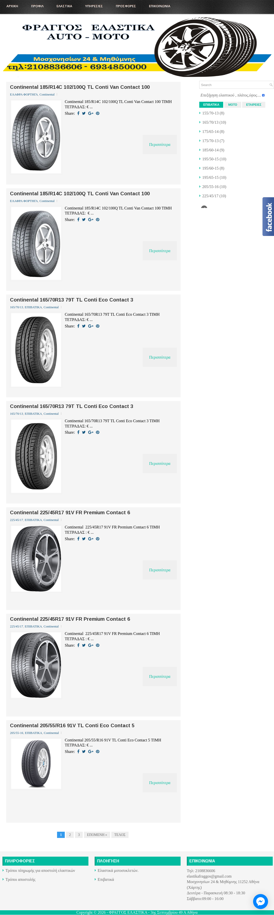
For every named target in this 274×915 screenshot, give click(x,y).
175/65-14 (210, 131)
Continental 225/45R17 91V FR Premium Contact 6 (70, 512)
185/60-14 (210, 150)
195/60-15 (210, 168)
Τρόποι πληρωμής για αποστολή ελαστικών (40, 870)
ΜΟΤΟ (232, 104)
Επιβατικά (106, 879)
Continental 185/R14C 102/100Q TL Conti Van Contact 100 (80, 87)
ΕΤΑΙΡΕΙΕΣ (253, 104)
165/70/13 (16, 307)
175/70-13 (210, 141)
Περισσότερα (159, 144)
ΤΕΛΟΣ (120, 835)
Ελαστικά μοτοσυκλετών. (118, 870)
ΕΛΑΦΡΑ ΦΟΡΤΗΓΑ (24, 94)
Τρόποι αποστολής (20, 879)
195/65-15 (210, 177)
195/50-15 (210, 159)
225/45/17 (16, 520)
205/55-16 (16, 733)
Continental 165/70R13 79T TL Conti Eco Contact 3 (71, 300)
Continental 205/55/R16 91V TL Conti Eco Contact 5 (72, 725)
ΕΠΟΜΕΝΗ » (97, 835)
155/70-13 (210, 113)
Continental (47, 94)
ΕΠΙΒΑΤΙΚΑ (33, 307)
